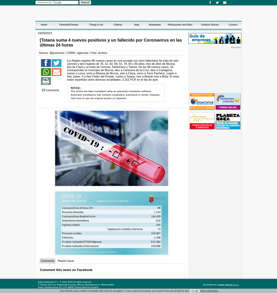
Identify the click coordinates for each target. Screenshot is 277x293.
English (232, 1)
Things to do (96, 24)
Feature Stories (210, 24)
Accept (194, 290)
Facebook (210, 2)
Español (229, 1)
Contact (233, 24)
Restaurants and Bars (180, 24)
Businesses (155, 24)
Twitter (217, 2)
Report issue (66, 260)
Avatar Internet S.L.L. (228, 284)
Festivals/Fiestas (68, 24)
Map (136, 24)
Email (224, 2)
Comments (50, 90)
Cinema (118, 24)
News (44, 24)
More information (209, 290)
